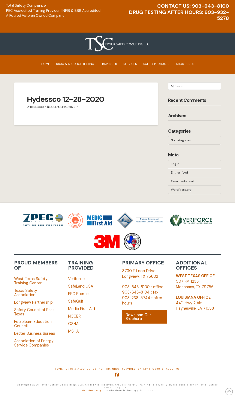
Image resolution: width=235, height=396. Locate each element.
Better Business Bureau (34, 333)
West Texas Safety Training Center (31, 281)
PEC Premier (79, 293)
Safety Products (150, 369)
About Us (173, 369)
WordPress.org (181, 190)
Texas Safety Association (25, 292)
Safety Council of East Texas (34, 312)
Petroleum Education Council (33, 323)
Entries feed (179, 172)
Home (59, 369)
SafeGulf (75, 301)
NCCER (74, 316)
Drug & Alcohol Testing (84, 369)
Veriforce (76, 278)
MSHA (73, 331)
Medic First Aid (81, 308)
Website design (93, 390)
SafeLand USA (80, 286)
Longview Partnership (33, 302)
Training (113, 369)
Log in (175, 164)
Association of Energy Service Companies (34, 343)
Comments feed (182, 181)
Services (128, 369)
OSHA (73, 323)
